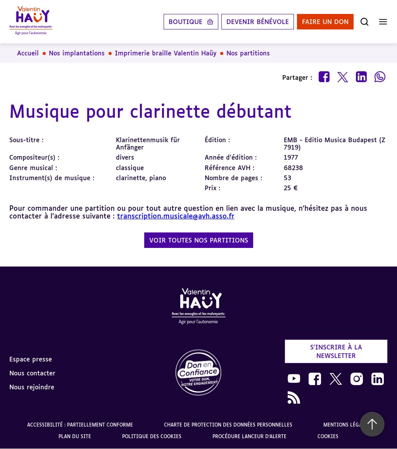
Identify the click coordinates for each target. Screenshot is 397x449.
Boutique (185, 22)
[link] (198, 372)
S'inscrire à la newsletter (336, 351)
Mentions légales (346, 425)
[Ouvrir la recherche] (364, 21)
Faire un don (325, 22)
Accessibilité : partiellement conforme (80, 425)
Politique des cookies (151, 436)
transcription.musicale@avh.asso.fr (176, 216)
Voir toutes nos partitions (198, 240)
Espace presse (30, 359)
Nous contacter (32, 373)
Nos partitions (248, 53)
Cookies (328, 436)
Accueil (28, 53)
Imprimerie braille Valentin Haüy (165, 53)
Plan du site (75, 436)
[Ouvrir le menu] (383, 21)
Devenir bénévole (257, 22)
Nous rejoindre (31, 387)
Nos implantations (77, 53)
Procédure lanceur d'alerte (249, 436)
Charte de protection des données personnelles (228, 425)
